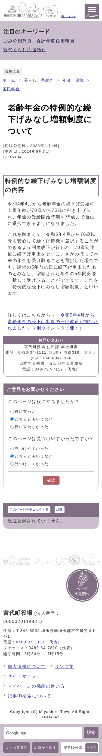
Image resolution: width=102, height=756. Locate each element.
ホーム (9, 80)
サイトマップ (22, 676)
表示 (94, 747)
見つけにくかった (32, 464)
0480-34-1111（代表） (39, 642)
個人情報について (27, 666)
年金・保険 (73, 80)
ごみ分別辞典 (17, 41)
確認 (51, 480)
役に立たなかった (32, 427)
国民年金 (11, 89)
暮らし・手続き (39, 80)
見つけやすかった (32, 449)
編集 (59, 509)
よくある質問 (16, 747)
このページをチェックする (29, 509)
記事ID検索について (29, 696)
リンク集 (64, 666)
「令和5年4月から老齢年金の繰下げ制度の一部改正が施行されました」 (53, 321)
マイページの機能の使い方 (36, 686)
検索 (91, 732)
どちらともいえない (34, 419)
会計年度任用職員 (55, 41)
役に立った (25, 411)
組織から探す (45, 747)
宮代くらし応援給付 (24, 49)
